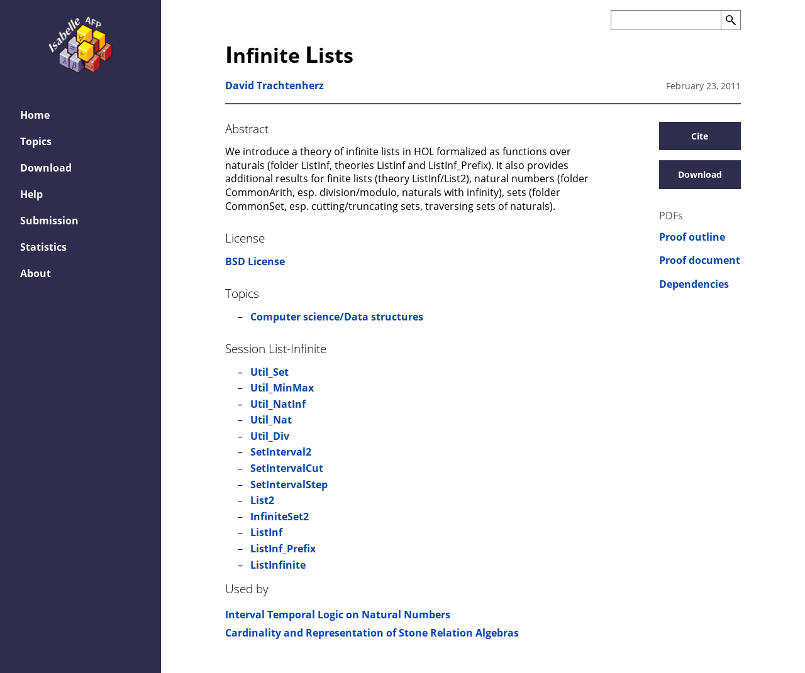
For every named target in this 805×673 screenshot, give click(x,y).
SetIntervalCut (286, 468)
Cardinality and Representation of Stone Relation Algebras (372, 633)
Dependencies (694, 284)
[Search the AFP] (666, 20)
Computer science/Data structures (336, 317)
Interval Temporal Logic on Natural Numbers (337, 614)
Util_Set (269, 372)
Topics (36, 141)
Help (31, 194)
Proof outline (692, 237)
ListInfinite (278, 565)
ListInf (266, 532)
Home (35, 115)
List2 (262, 500)
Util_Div (269, 436)
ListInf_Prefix (283, 548)
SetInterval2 (280, 452)
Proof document (699, 260)
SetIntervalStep (289, 484)
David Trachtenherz (274, 85)
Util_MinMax (282, 388)
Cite (699, 136)
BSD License (255, 261)
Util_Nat (271, 420)
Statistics (43, 247)
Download (46, 168)
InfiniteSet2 (279, 516)
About (35, 273)
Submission (49, 220)
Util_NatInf (278, 404)
